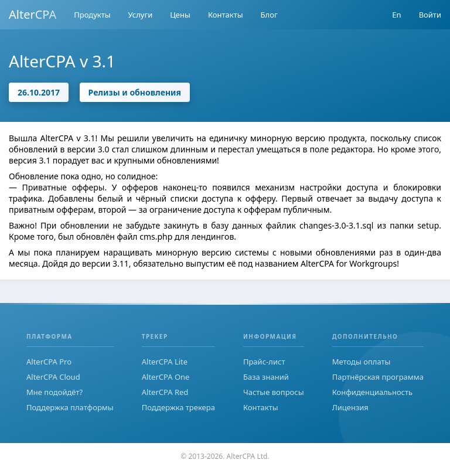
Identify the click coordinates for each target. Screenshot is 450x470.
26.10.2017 (39, 92)
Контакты (225, 14)
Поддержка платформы (70, 407)
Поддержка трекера (178, 407)
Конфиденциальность (372, 392)
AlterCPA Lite (165, 361)
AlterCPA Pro (48, 361)
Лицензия (350, 407)
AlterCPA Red (165, 392)
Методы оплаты (361, 361)
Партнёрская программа (378, 377)
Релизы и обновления (134, 92)
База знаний (266, 377)
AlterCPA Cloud (53, 377)
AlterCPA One (166, 377)
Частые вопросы (273, 392)
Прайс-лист (264, 361)
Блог (269, 14)
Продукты (92, 14)
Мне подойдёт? (54, 392)
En (396, 14)
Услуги (140, 14)
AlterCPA (32, 14)
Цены (180, 14)
